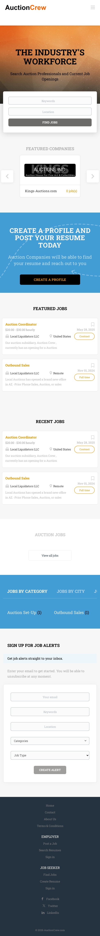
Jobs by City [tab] (71, 591)
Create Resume (50, 881)
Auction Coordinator (21, 324)
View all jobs (50, 555)
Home (50, 805)
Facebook (52, 899)
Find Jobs (50, 122)
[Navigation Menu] (93, 7)
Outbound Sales (17, 365)
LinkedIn (53, 913)
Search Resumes (50, 850)
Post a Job (50, 843)
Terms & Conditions (50, 826)
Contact (50, 812)
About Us (50, 819)
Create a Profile (50, 279)
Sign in (50, 857)
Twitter (53, 906)
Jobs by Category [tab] (27, 591)
